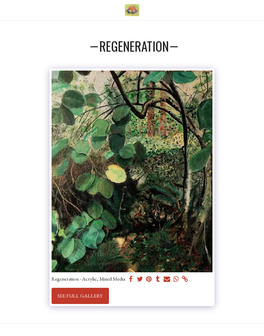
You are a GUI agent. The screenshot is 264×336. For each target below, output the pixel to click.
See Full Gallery (80, 295)
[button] (7, 10)
